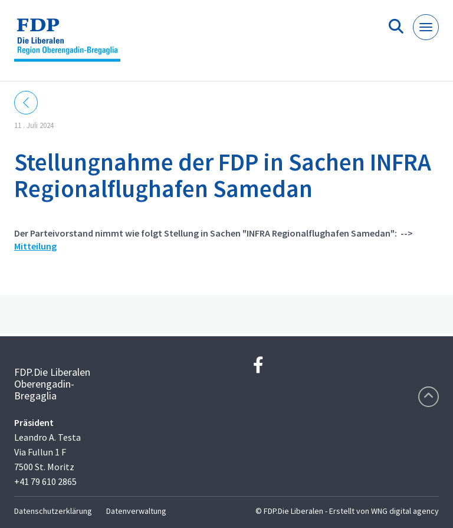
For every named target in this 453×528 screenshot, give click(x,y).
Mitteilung (35, 246)
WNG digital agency (405, 511)
